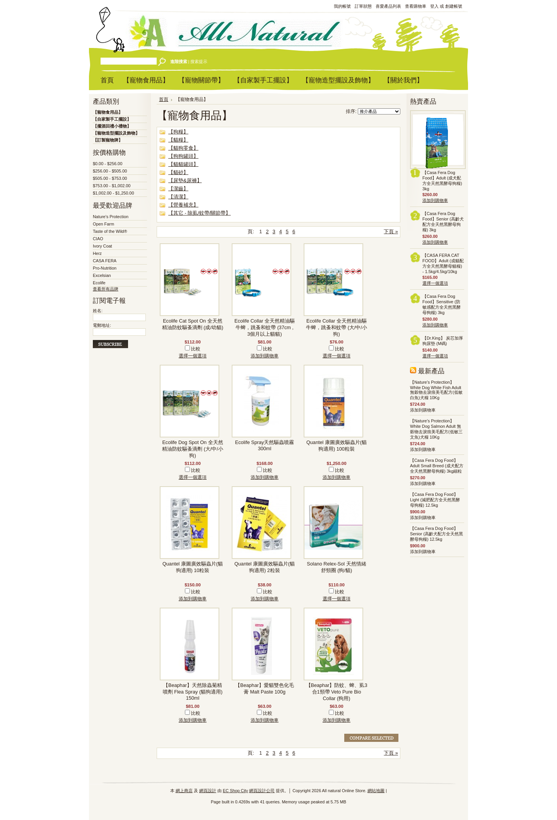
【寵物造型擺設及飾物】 (116, 133)
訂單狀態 (363, 6)
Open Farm (103, 224)
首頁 (163, 99)
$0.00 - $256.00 (107, 163)
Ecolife (99, 282)
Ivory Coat (102, 246)
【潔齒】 (178, 188)
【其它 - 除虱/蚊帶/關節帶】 (199, 213)
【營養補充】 (183, 205)
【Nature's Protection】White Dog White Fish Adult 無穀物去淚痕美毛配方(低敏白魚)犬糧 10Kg (436, 390)
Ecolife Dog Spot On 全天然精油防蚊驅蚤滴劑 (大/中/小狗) (192, 449)
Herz (97, 253)
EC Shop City (235, 790)
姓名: (98, 310)
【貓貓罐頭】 (183, 164)
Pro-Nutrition (104, 268)
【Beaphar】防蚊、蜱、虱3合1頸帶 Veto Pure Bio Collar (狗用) (336, 692)
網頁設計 (207, 790)
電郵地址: (102, 325)
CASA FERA (104, 260)
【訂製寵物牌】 (108, 140)
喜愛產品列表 (388, 6)
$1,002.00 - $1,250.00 (113, 193)
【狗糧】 (178, 132)
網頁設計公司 (262, 790)
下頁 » (391, 231)
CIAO (98, 238)
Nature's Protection (110, 216)
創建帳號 (453, 6)
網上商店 (184, 790)
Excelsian (102, 275)
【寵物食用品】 (108, 112)
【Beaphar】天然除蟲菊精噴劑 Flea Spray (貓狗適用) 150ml (193, 692)
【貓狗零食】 (183, 148)
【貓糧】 (178, 140)
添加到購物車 (264, 356)
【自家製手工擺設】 (112, 119)
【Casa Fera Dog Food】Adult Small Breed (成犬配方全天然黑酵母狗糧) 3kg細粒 (436, 465)
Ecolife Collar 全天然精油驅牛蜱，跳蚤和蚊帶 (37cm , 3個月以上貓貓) (264, 327)
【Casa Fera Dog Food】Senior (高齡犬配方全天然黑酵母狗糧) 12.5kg (436, 534)
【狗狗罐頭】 (183, 156)
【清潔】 (178, 197)
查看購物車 (415, 6)
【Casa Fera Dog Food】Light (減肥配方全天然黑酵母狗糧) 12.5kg (435, 499)
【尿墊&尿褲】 (185, 180)
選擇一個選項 (193, 356)
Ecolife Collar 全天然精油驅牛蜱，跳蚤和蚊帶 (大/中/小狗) (336, 327)
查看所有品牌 (105, 289)
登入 (434, 6)
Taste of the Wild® (110, 231)
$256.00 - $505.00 (110, 171)
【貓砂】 (178, 172)
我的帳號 (342, 6)
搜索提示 (198, 61)
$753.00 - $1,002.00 (111, 185)
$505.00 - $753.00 (110, 178)
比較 (195, 349)
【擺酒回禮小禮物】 (112, 126)
